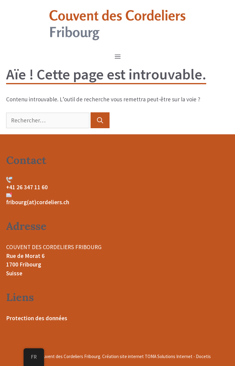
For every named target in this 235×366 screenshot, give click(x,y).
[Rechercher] (100, 120)
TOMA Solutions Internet (168, 356)
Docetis (203, 356)
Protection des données (36, 318)
